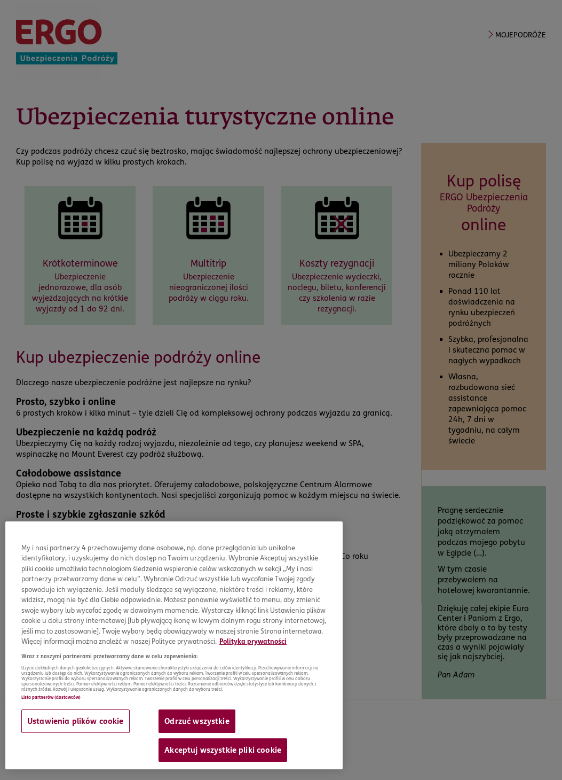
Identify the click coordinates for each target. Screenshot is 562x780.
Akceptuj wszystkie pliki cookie (222, 750)
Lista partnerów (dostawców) (51, 697)
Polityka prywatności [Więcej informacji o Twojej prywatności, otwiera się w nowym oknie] (253, 641)
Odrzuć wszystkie (196, 721)
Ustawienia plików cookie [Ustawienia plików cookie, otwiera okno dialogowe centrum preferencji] (75, 721)
